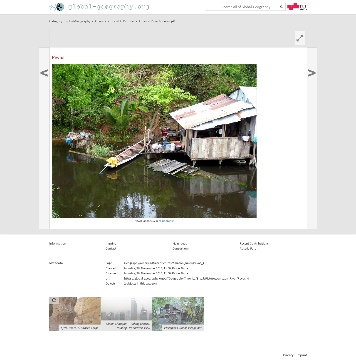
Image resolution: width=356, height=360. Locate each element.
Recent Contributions (254, 243)
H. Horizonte (166, 221)
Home (99, 7)
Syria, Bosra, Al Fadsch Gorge (80, 328)
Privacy (288, 355)
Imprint (111, 243)
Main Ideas (180, 243)
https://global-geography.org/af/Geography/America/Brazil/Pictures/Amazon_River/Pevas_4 (186, 278)
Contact (111, 248)
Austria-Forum (249, 248)
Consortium (181, 248)
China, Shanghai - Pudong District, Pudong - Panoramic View (128, 326)
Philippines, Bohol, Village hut (183, 328)
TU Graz (297, 6)
